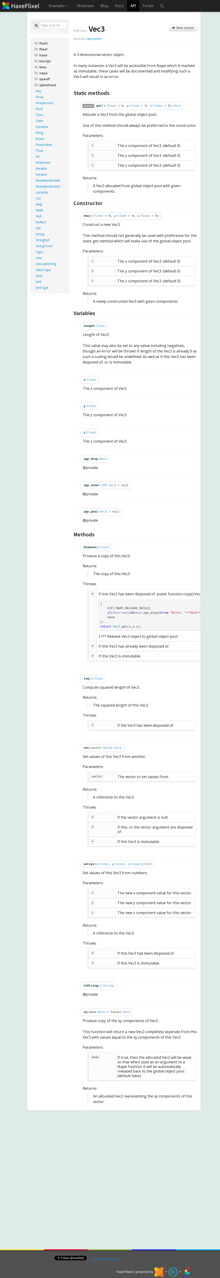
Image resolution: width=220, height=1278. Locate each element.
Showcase (85, 6)
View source (183, 27)
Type (39, 252)
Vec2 (126, 1012)
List (38, 198)
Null (38, 216)
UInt (39, 258)
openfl (42, 79)
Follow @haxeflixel (104, 1259)
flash (41, 43)
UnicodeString (46, 264)
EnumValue (44, 144)
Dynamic (42, 127)
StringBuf (42, 240)
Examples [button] (58, 6)
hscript (42, 61)
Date (39, 121)
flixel (40, 49)
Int (37, 156)
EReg (39, 132)
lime (40, 67)
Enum (40, 138)
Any (38, 91)
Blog (104, 6)
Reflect (41, 222)
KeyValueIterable (48, 180)
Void (39, 276)
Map (39, 204)
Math (39, 210)
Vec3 (177, 106)
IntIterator (43, 162)
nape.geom (94, 38)
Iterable (41, 168)
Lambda (42, 192)
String (40, 234)
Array (39, 97)
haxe (40, 55)
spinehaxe (45, 85)
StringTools (44, 246)
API (133, 6)
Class (39, 115)
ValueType (43, 270)
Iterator (41, 174)
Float (39, 150)
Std (38, 228)
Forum (148, 6)
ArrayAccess (45, 103)
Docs (119, 6)
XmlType (42, 288)
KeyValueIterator (48, 186)
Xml (38, 282)
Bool (39, 109)
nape (41, 73)
